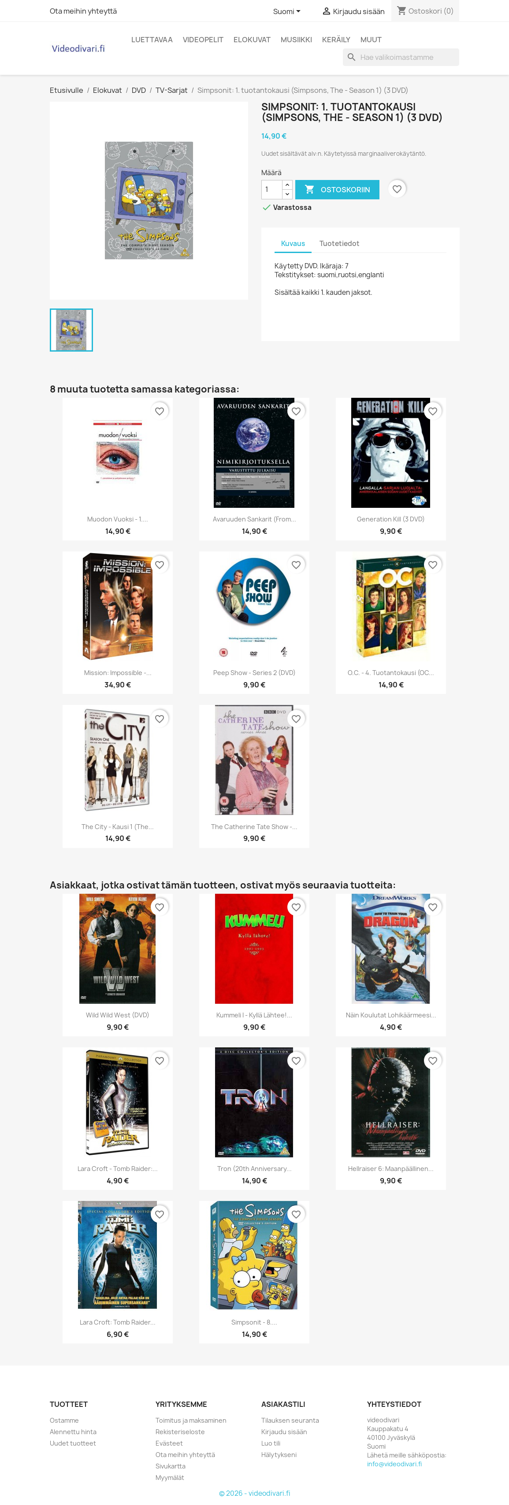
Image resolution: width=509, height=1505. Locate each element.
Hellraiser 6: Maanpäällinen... (391, 1168)
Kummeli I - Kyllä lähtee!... (254, 1015)
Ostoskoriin (337, 189)
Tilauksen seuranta (290, 1420)
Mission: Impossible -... (118, 672)
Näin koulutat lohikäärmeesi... (391, 1015)
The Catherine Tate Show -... (254, 826)
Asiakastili (283, 1404)
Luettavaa (152, 39)
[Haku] (401, 57)
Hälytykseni (279, 1454)
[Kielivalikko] (288, 12)
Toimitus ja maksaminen (191, 1420)
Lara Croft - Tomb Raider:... (118, 1168)
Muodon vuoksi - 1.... (117, 519)
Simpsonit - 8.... (254, 1322)
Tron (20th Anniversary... (254, 1168)
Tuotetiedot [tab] (340, 243)
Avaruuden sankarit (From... (254, 519)
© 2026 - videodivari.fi (254, 1493)
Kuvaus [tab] (293, 243)
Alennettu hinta (73, 1432)
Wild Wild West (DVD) (117, 1015)
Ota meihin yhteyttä (83, 11)
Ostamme (64, 1420)
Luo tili (270, 1443)
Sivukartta (171, 1466)
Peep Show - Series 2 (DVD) (254, 672)
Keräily (336, 39)
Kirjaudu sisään (284, 1432)
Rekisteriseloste (180, 1432)
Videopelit (203, 39)
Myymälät (170, 1477)
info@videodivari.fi (394, 1464)
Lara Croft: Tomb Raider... (118, 1322)
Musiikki (296, 39)
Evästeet (169, 1443)
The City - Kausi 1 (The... (118, 826)
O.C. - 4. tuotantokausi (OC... (391, 672)
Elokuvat (252, 39)
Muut (371, 39)
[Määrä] (271, 189)
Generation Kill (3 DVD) (391, 519)
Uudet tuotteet (73, 1443)
